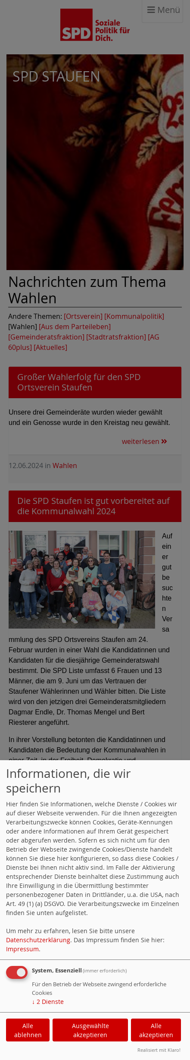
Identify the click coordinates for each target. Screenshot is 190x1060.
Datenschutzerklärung (38, 940)
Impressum (22, 949)
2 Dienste (48, 1001)
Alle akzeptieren (156, 1030)
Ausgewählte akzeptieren (90, 1030)
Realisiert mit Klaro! (159, 1050)
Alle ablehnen (28, 1030)
